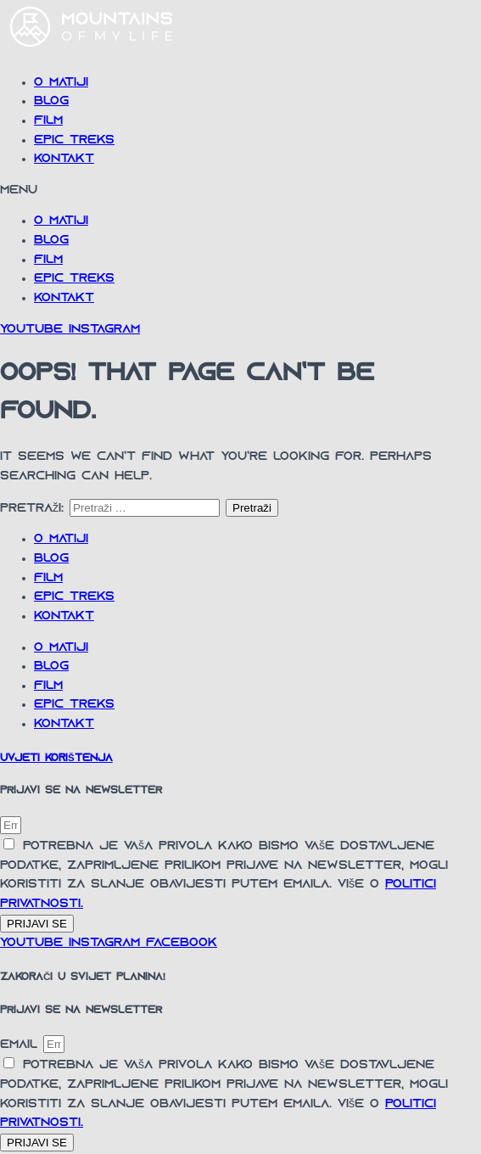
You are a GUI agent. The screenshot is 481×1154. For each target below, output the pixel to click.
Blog (51, 101)
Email (21, 1045)
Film (48, 121)
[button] (240, 191)
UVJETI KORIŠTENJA (56, 758)
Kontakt (64, 159)
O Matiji (61, 82)
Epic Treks (74, 140)
